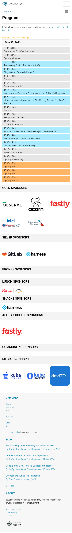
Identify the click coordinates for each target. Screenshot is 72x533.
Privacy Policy (11, 512)
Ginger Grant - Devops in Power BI (19, 72)
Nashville (9, 416)
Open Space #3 (11, 180)
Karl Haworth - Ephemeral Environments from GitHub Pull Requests (34, 93)
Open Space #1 (11, 166)
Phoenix (7, 11)
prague (8, 426)
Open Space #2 (11, 173)
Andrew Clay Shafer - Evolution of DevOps (22, 65)
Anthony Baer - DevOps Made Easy (19, 145)
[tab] (36, 42)
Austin (8, 410)
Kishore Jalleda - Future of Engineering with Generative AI (30, 131)
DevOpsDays (12, 4)
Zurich (8, 413)
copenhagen (11, 407)
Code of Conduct (13, 515)
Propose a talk (12, 432)
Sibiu (8, 423)
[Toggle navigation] (66, 4)
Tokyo (8, 404)
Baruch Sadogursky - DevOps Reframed (22, 138)
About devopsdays (13, 509)
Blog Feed (10, 486)
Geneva (9, 420)
